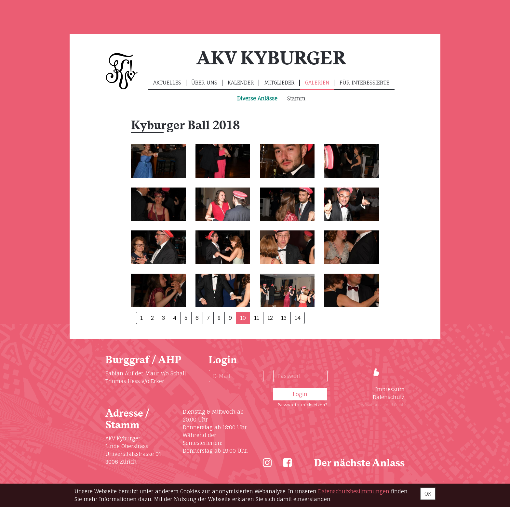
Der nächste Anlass (359, 463)
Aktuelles (167, 82)
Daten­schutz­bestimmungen (353, 491)
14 (298, 318)
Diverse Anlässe (257, 98)
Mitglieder (279, 82)
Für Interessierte (364, 82)
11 (256, 318)
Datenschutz (389, 397)
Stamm (296, 98)
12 (270, 318)
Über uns (204, 82)
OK (427, 493)
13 (284, 318)
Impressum (390, 389)
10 (243, 318)
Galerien (317, 82)
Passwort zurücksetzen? (302, 404)
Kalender (241, 82)
